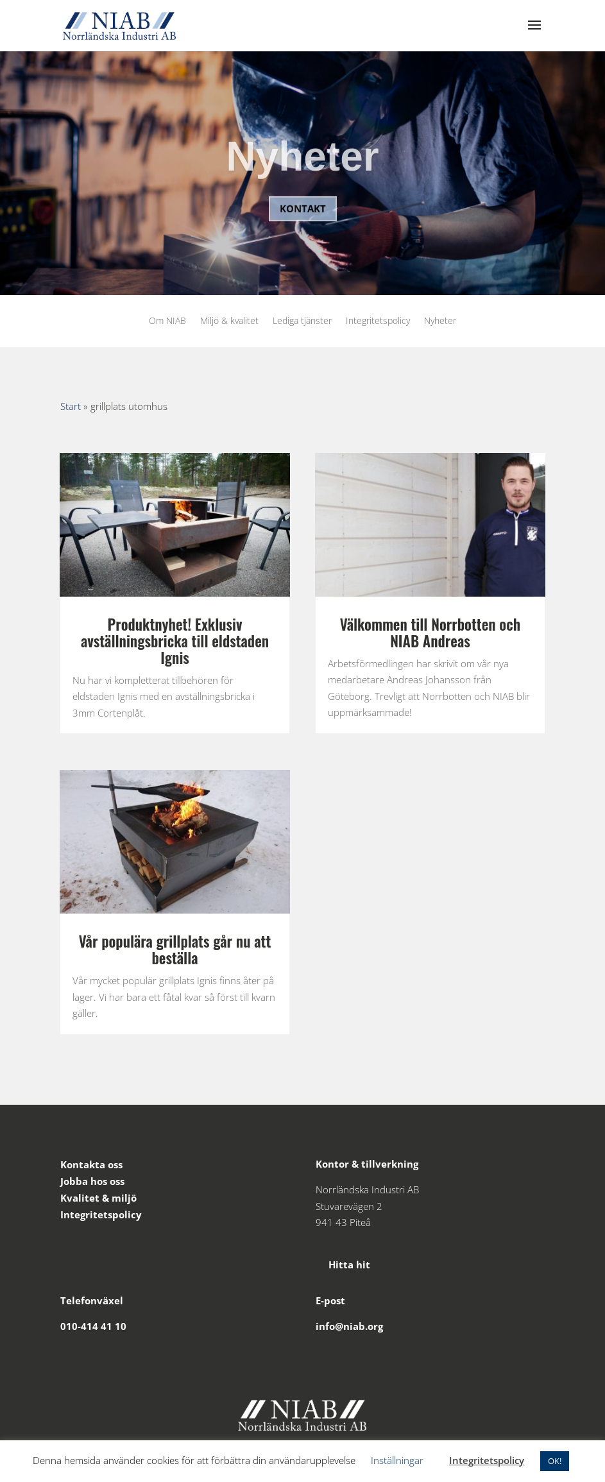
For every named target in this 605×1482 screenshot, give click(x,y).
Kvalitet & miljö (98, 1197)
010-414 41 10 (93, 1326)
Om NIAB (167, 321)
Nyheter (302, 166)
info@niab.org (349, 1326)
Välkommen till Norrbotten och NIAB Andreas (430, 632)
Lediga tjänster (302, 321)
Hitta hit (343, 1264)
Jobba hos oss (92, 1181)
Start (70, 406)
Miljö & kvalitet (229, 321)
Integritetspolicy (378, 321)
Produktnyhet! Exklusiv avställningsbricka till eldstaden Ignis (175, 641)
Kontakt (303, 218)
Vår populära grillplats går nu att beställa (175, 949)
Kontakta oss (91, 1164)
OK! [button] (554, 1461)
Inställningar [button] (397, 1460)
